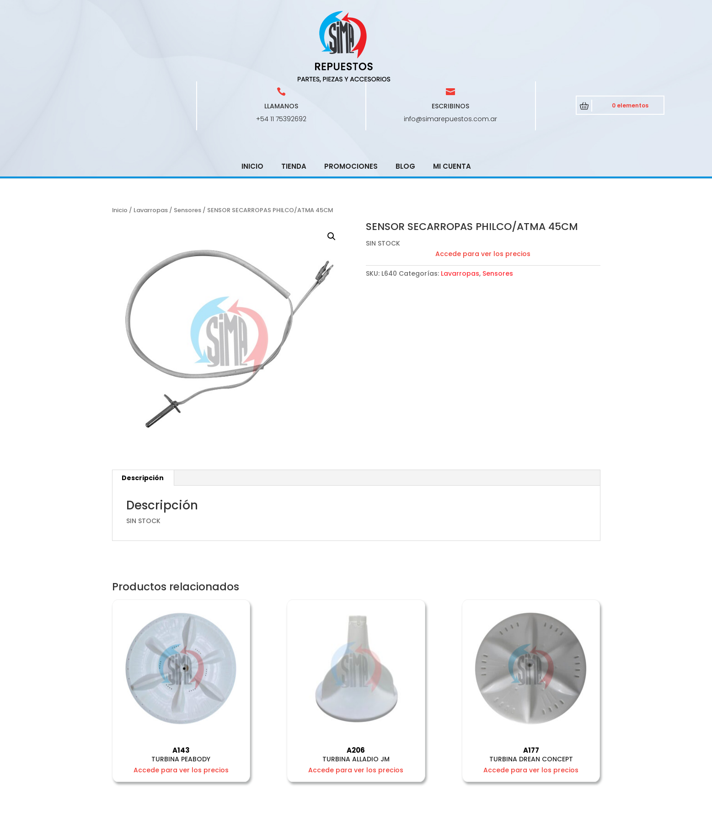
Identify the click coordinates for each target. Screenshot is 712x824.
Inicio (252, 101)
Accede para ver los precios (482, 188)
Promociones (351, 101)
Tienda (293, 101)
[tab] (143, 412)
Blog (405, 101)
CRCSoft (305, 815)
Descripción (143, 412)
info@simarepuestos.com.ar (450, 53)
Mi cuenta (452, 101)
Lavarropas (151, 144)
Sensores (187, 144)
